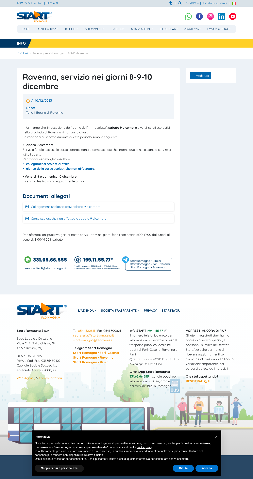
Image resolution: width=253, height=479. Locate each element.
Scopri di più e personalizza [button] (59, 468)
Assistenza (191, 28)
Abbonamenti (94, 28)
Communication (50, 378)
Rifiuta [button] (183, 468)
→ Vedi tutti (200, 76)
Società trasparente (214, 3)
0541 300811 (86, 331)
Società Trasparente (119, 310)
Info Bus (22, 53)
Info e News (168, 28)
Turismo (117, 28)
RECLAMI (52, 3)
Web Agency (26, 378)
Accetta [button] (207, 468)
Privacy (150, 310)
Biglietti (70, 28)
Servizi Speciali (141, 28)
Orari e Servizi (47, 28)
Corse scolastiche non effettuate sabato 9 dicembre (66, 218)
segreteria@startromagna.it (93, 335)
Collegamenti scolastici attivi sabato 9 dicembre (62, 206)
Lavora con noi (217, 28)
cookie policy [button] (144, 447)
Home (26, 28)
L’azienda (86, 310)
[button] (216, 437)
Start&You (171, 310)
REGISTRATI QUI (198, 381)
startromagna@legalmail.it (93, 340)
